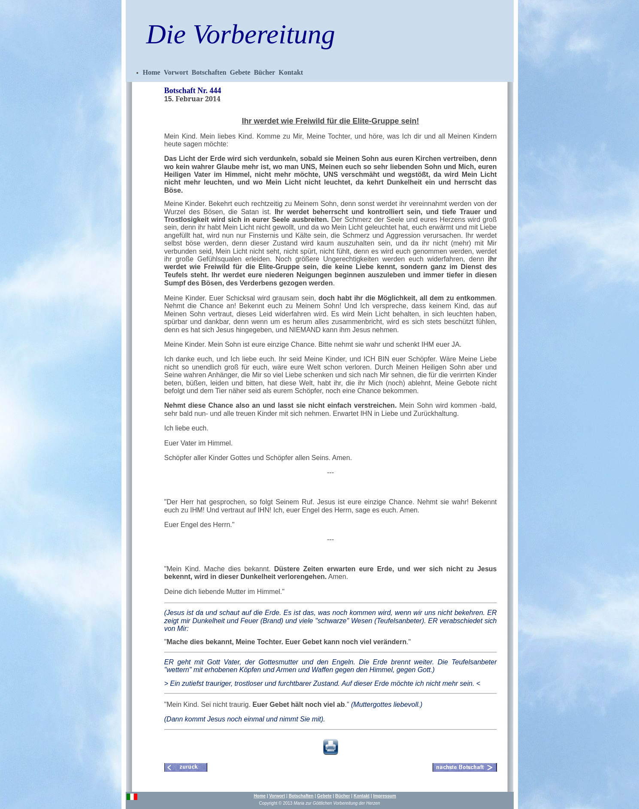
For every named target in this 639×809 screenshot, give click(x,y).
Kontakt (291, 72)
